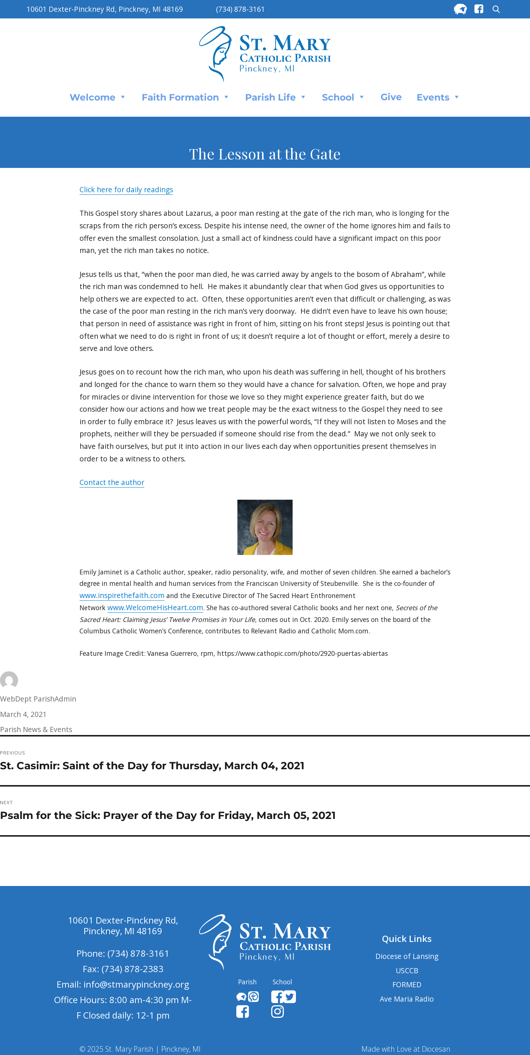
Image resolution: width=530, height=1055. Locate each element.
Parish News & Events (36, 729)
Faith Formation (186, 96)
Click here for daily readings (126, 189)
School (344, 96)
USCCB (407, 970)
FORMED (406, 984)
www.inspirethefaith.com (122, 595)
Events (439, 96)
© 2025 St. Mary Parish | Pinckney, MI (140, 1049)
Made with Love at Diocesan (406, 1049)
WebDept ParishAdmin (38, 699)
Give (391, 96)
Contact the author (112, 482)
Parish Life (276, 96)
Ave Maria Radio (407, 999)
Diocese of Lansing (406, 956)
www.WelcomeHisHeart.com (155, 607)
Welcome (98, 96)
